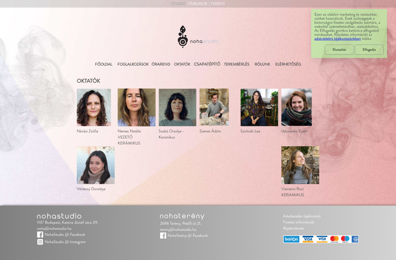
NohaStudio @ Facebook (65, 234)
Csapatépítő (207, 64)
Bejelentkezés (293, 228)
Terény (217, 4)
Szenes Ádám (210, 131)
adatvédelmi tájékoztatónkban (337, 38)
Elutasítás (339, 49)
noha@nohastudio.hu (54, 228)
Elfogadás (369, 49)
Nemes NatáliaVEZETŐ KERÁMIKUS (129, 137)
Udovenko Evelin (294, 131)
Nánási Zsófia (87, 131)
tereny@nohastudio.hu (178, 229)
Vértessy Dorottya (91, 189)
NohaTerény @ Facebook (188, 235)
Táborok (198, 4)
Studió (178, 4)
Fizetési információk (298, 222)
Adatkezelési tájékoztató (302, 216)
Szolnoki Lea (250, 131)
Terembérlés (236, 64)
